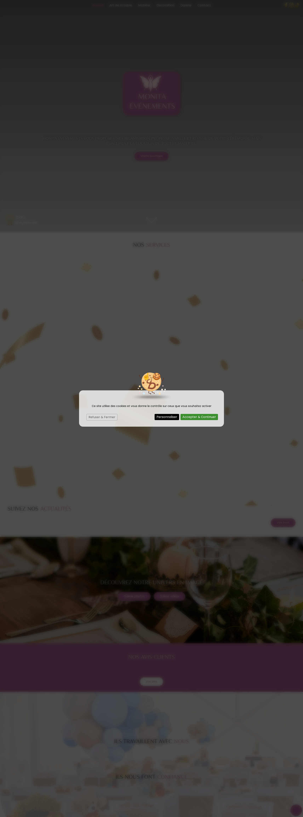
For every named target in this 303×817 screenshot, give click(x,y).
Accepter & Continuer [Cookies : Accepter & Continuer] (199, 417)
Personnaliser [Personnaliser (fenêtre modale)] (167, 417)
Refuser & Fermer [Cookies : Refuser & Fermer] (102, 417)
